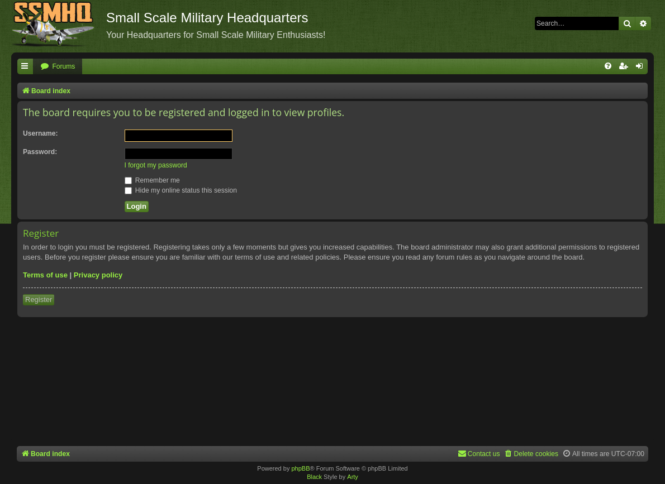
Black (314, 476)
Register (38, 299)
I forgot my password (156, 165)
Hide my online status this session (181, 190)
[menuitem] (57, 66)
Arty (352, 476)
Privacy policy (98, 275)
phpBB (300, 468)
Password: (40, 152)
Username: (40, 133)
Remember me (152, 180)
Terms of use (45, 275)
